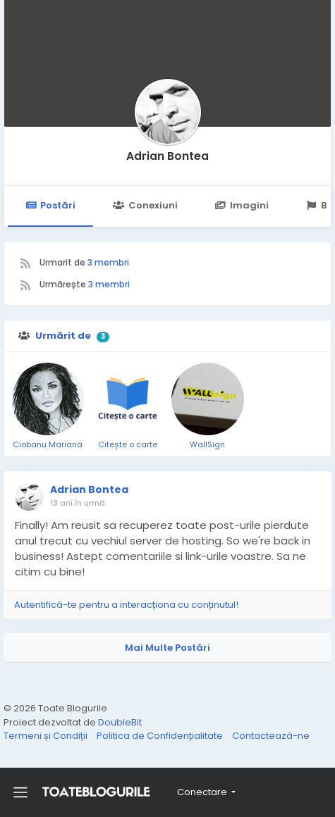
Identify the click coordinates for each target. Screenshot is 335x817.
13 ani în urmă (77, 503)
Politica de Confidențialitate (161, 735)
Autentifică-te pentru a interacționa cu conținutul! (126, 604)
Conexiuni (145, 205)
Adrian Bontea (167, 156)
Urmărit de (63, 335)
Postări (50, 205)
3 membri (108, 262)
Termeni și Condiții (47, 735)
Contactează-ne (271, 735)
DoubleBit (120, 722)
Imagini (242, 205)
